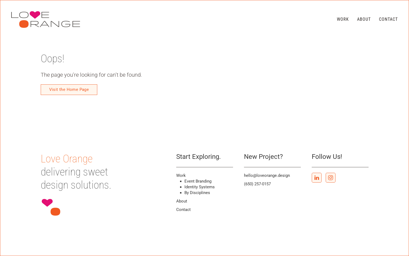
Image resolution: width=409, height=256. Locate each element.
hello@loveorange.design (267, 175)
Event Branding (197, 181)
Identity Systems (199, 186)
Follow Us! (327, 156)
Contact (388, 19)
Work (343, 19)
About (364, 19)
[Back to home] (46, 19)
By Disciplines (197, 192)
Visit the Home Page (69, 89)
